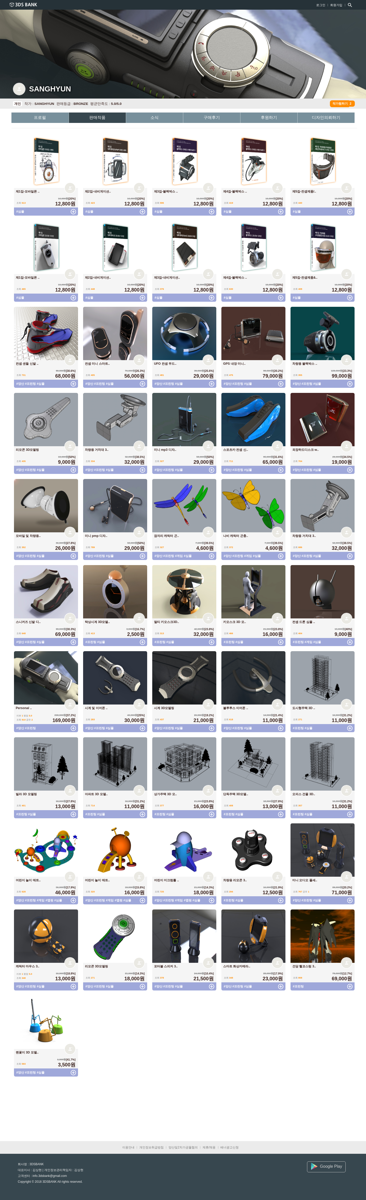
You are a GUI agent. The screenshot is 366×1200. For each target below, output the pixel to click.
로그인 (320, 5)
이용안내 (128, 1147)
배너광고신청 (229, 1147)
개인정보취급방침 (151, 1147)
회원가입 (336, 5)
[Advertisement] (96, 1109)
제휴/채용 (209, 1147)
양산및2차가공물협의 (183, 1147)
